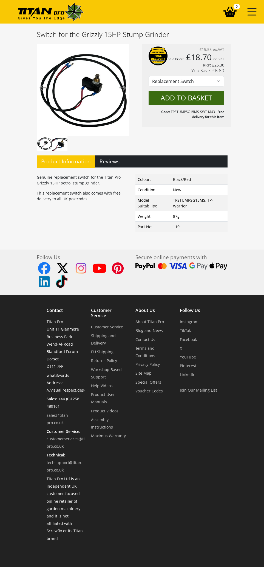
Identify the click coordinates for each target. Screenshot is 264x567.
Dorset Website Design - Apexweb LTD (151, 552)
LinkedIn (187, 374)
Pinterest (188, 365)
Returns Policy (104, 360)
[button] (252, 11)
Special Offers (148, 382)
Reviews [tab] (110, 161)
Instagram (189, 321)
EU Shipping (102, 351)
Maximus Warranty (108, 435)
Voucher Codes (149, 391)
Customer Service (101, 313)
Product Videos (104, 410)
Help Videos (102, 385)
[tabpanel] (132, 202)
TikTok (185, 330)
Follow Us (190, 310)
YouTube (188, 357)
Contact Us (145, 339)
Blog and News (149, 330)
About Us (145, 310)
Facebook (188, 339)
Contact (55, 310)
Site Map (143, 373)
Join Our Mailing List (198, 390)
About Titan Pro (149, 321)
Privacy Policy (147, 364)
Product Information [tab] (66, 161)
